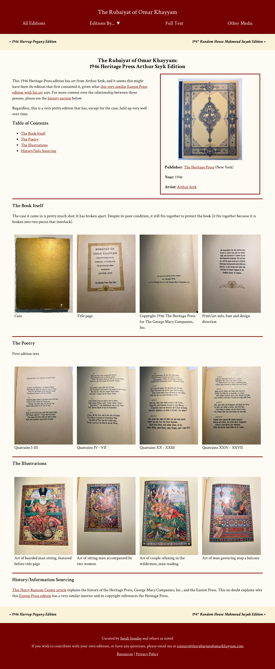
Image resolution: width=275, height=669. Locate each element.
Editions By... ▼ (105, 23)
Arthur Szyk (187, 186)
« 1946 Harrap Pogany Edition (33, 42)
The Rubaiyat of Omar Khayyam (137, 12)
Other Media (240, 23)
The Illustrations (34, 145)
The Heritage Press (199, 167)
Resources (125, 654)
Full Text (174, 23)
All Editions (33, 23)
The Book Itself (33, 133)
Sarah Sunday (131, 638)
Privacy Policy (147, 654)
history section (59, 98)
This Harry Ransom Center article (39, 590)
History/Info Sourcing (38, 150)
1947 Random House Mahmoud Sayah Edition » (229, 42)
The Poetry (29, 139)
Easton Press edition (35, 595)
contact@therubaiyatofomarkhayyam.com (210, 646)
